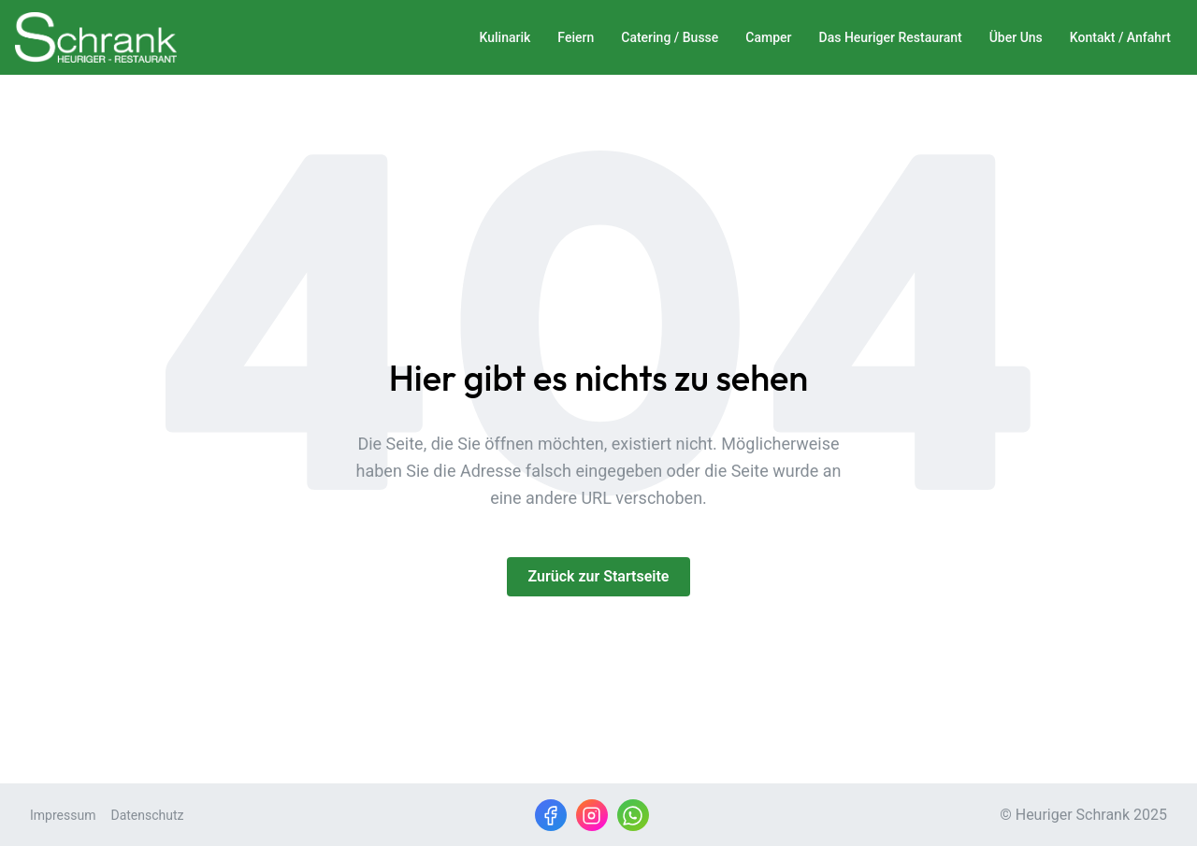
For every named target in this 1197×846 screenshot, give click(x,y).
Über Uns (1016, 37)
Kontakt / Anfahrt (1120, 37)
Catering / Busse (669, 37)
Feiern (575, 37)
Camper (768, 37)
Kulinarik (505, 37)
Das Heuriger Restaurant (890, 37)
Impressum (62, 815)
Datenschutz (146, 815)
